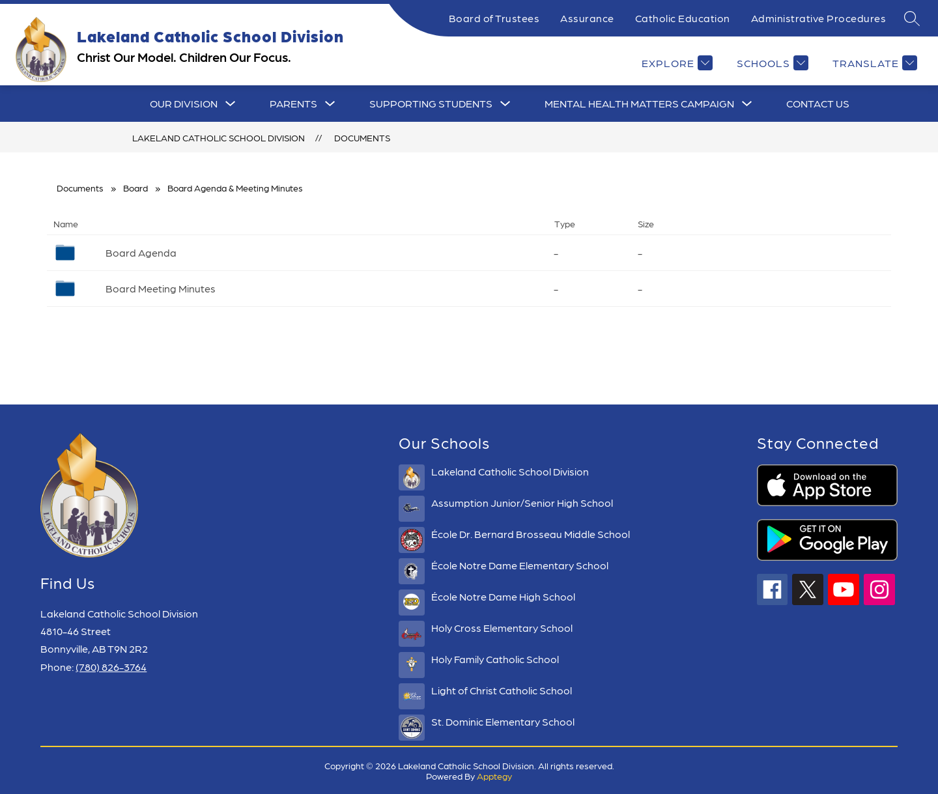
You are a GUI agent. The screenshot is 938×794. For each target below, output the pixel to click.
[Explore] (675, 63)
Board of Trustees (494, 18)
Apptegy (494, 776)
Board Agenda (141, 252)
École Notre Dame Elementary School (519, 565)
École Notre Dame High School (503, 596)
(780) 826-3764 (111, 666)
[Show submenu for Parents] (293, 103)
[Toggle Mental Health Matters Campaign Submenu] (747, 103)
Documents (362, 137)
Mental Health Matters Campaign (639, 103)
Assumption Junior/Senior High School (522, 502)
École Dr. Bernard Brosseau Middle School (530, 534)
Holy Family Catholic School (495, 659)
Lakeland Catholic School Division (218, 137)
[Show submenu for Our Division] (184, 103)
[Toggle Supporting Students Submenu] (505, 103)
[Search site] (912, 18)
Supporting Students (430, 103)
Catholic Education (682, 18)
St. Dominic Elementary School (503, 721)
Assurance (587, 18)
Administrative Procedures (819, 18)
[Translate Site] (873, 63)
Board (135, 187)
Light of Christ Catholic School (501, 690)
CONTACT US (817, 103)
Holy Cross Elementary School (502, 627)
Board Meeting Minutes (161, 288)
